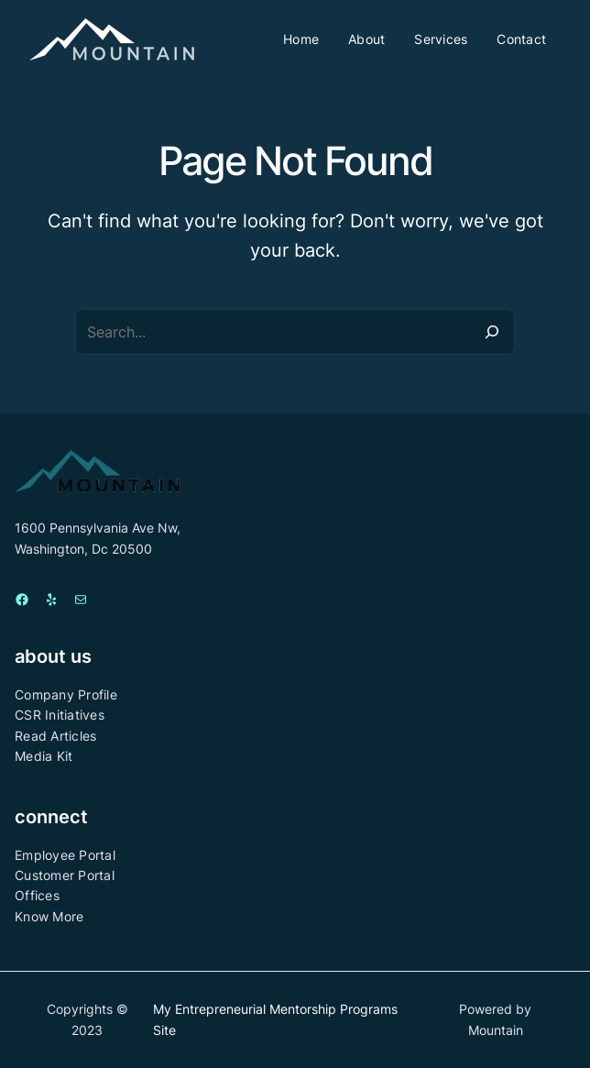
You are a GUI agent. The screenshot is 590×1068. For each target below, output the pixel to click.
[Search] (492, 332)
